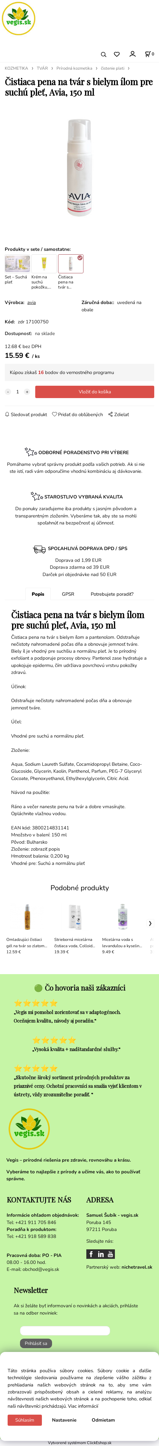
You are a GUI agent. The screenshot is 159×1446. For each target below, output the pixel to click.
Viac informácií (83, 1406)
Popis (38, 594)
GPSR (68, 594)
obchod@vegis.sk (41, 1269)
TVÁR (42, 68)
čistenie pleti (112, 68)
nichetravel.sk (137, 1267)
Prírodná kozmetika (74, 68)
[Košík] (149, 54)
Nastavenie (64, 1420)
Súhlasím (24, 1420)
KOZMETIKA (16, 68)
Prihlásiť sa (36, 1343)
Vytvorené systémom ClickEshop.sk (79, 1442)
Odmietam (103, 1420)
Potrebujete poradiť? (112, 594)
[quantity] (17, 392)
